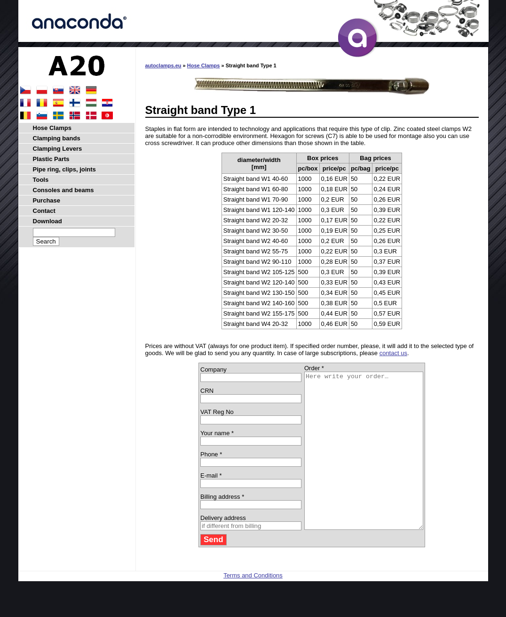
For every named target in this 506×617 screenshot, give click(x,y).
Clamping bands (56, 138)
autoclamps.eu (163, 65)
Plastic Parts (51, 158)
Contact (44, 210)
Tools (41, 179)
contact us (393, 353)
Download (47, 221)
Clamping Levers (57, 148)
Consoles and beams (63, 190)
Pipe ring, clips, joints (64, 169)
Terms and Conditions (253, 606)
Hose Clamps (203, 65)
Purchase (47, 200)
